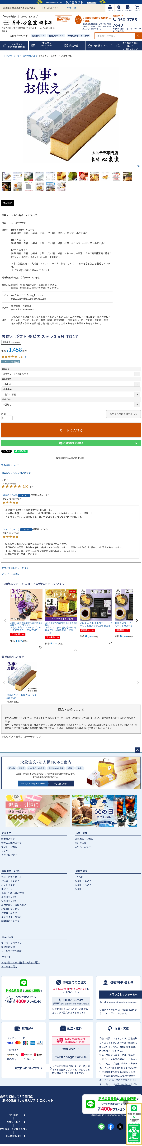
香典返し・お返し (84, 838)
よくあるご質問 (9, 966)
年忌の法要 (80, 842)
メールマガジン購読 (11, 951)
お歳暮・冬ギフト (10, 913)
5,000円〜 (80, 889)
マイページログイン (11, 943)
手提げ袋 (7, 399)
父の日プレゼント (10, 901)
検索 (138, 36)
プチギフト (7, 850)
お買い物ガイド (49, 8)
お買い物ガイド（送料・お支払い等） (20, 962)
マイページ (7, 937)
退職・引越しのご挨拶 (12, 893)
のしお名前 (8, 389)
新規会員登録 (8, 947)
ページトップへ (137, 750)
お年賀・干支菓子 (10, 880)
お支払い (27, 1028)
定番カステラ (8, 838)
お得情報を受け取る (71, 443)
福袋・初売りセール (11, 876)
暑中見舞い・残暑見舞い (13, 905)
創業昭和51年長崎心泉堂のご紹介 (19, 8)
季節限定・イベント (12, 871)
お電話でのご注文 (74, 982)
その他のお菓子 (9, 854)
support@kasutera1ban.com (123, 1001)
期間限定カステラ (10, 921)
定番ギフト (7, 833)
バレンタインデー (10, 885)
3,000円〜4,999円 (84, 885)
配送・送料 (74, 1028)
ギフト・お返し (9, 846)
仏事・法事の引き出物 (27, 56)
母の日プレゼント (10, 897)
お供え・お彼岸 (83, 846)
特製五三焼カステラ (11, 842)
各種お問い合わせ (121, 982)
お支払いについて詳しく (29, 1068)
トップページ (10, 56)
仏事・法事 (81, 833)
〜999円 (79, 876)
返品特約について (10, 465)
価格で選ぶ (81, 871)
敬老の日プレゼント (11, 909)
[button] (5, 620)
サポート (6, 956)
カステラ (7, 369)
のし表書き (8, 379)
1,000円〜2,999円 (84, 880)
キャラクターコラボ (11, 917)
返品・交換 (122, 1028)
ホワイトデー (8, 889)
